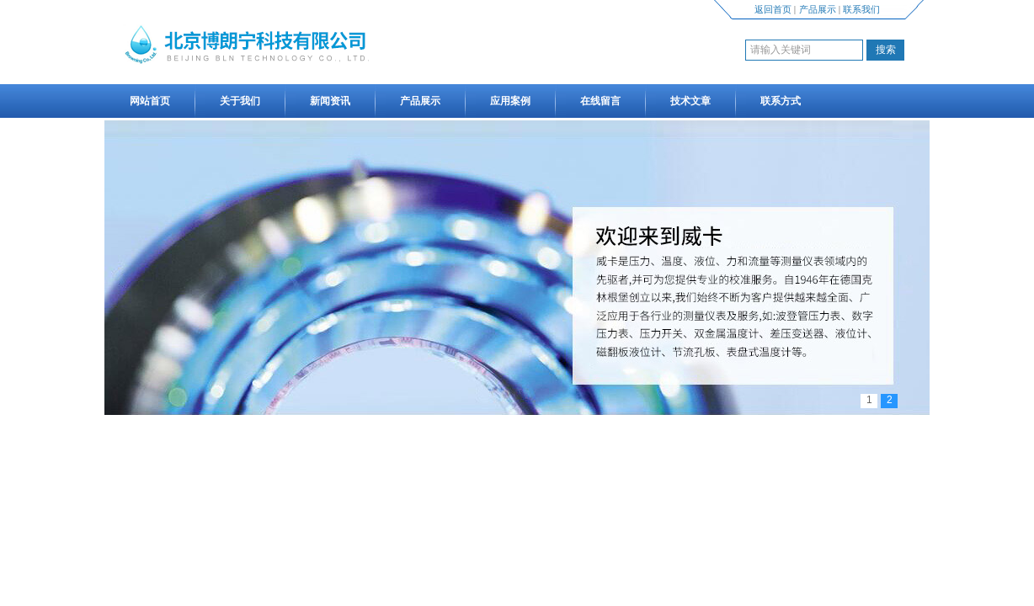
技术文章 (690, 101)
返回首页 (772, 9)
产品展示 (817, 9)
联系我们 (861, 9)
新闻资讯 (330, 101)
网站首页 (150, 101)
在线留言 (600, 101)
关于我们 (240, 101)
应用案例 (510, 101)
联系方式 (780, 101)
